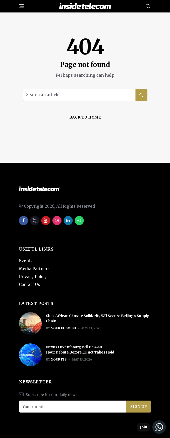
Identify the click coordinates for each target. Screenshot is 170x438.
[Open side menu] (21, 6)
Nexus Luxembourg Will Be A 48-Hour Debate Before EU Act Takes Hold (80, 350)
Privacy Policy (33, 276)
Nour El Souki (63, 328)
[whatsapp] (79, 220)
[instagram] (57, 220)
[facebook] (23, 220)
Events (25, 260)
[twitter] (34, 220)
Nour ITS (59, 359)
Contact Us (29, 284)
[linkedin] (68, 220)
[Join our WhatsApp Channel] (151, 427)
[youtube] (45, 220)
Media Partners (34, 268)
